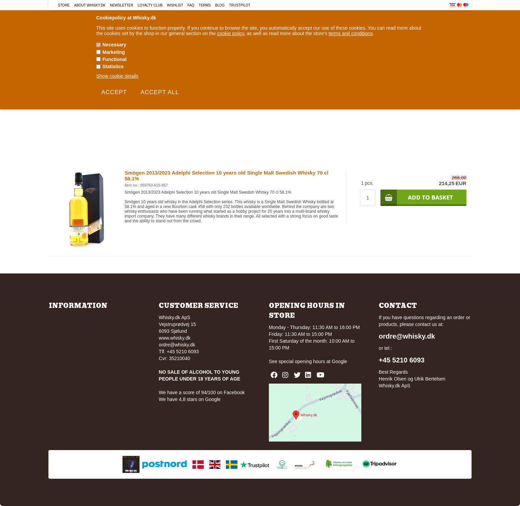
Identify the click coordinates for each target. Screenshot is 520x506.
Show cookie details (117, 76)
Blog (220, 5)
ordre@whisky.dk (177, 344)
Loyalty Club (150, 5)
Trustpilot (239, 5)
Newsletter (121, 5)
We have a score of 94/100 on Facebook (202, 392)
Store (64, 5)
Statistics (113, 66)
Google (339, 361)
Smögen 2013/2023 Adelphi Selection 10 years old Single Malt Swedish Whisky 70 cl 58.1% (226, 175)
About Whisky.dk (89, 5)
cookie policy (230, 33)
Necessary (114, 44)
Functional (114, 59)
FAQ (191, 5)
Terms (205, 5)
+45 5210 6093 (401, 360)
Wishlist (175, 5)
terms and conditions (351, 33)
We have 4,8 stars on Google (189, 399)
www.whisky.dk (174, 338)
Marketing (113, 52)
